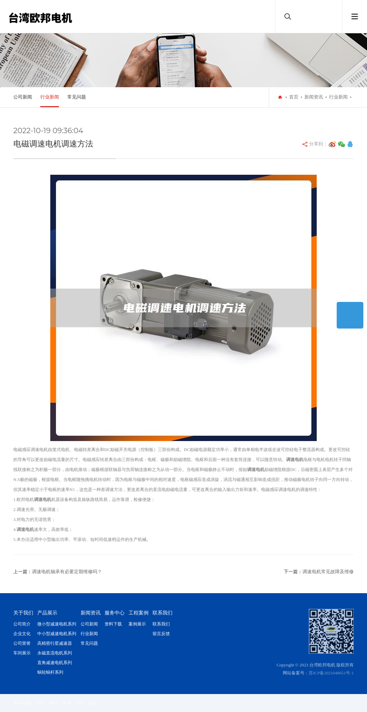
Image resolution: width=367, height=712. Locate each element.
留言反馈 (161, 633)
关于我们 (23, 612)
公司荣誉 (22, 643)
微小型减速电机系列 (56, 623)
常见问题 (76, 97)
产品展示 (47, 612)
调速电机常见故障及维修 (328, 571)
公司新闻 (22, 97)
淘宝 (79, 702)
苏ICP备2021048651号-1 (331, 672)
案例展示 (137, 623)
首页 (293, 97)
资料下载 (113, 623)
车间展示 (22, 652)
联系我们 (163, 612)
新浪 (66, 702)
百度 (40, 702)
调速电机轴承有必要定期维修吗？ (67, 571)
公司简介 (22, 623)
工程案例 (139, 612)
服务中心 (115, 612)
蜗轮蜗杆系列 (50, 672)
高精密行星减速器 (54, 643)
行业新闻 (49, 97)
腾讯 (53, 702)
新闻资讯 (313, 97)
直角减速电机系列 (54, 662)
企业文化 (22, 633)
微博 (92, 702)
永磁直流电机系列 (54, 652)
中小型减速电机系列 (56, 633)
